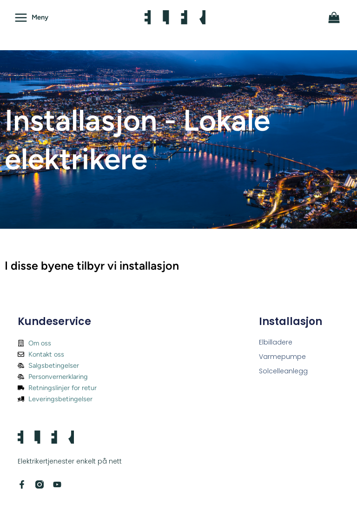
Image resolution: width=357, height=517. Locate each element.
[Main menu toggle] (31, 17)
